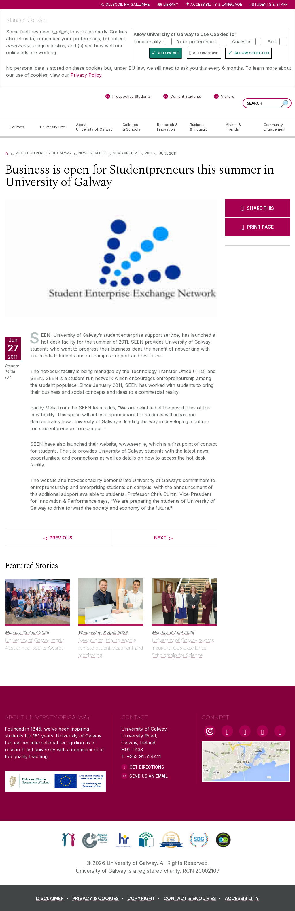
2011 (148, 153)
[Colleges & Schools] (135, 127)
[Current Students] (182, 97)
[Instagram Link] (209, 731)
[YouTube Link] (245, 731)
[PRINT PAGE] (257, 227)
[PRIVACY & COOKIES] (99, 898)
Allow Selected (251, 53)
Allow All (169, 53)
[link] (68, 839)
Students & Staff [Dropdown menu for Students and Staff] (270, 4)
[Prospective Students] (128, 97)
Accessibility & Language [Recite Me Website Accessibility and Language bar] (214, 4)
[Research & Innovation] (168, 127)
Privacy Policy (86, 75)
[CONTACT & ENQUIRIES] (193, 898)
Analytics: (242, 41)
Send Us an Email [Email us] (148, 775)
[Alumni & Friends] (240, 127)
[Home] (6, 153)
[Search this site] (284, 104)
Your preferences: (197, 41)
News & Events (92, 153)
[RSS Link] (280, 731)
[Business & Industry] (203, 127)
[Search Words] (267, 103)
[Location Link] (246, 778)
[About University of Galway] (94, 127)
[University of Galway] (46, 102)
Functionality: (147, 41)
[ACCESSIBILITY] (242, 898)
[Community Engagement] (274, 127)
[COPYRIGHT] (144, 898)
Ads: (272, 41)
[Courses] (20, 127)
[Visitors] (224, 97)
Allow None (205, 53)
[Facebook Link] (227, 731)
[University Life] (53, 127)
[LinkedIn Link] (262, 731)
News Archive (126, 153)
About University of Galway (44, 153)
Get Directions (146, 767)
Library (170, 4)
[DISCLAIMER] (53, 898)
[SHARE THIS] (257, 208)
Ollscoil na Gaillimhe (127, 4)
